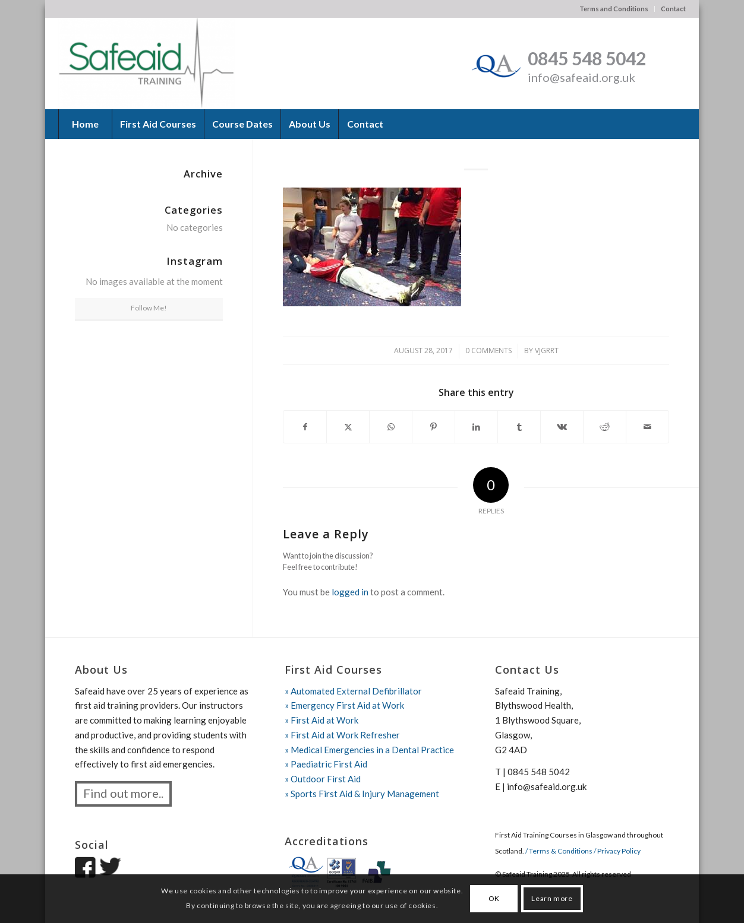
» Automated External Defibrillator (353, 691)
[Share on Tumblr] (519, 427)
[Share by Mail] (647, 427)
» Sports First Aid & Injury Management (362, 793)
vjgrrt (547, 350)
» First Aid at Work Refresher (342, 734)
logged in (350, 591)
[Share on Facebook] (304, 427)
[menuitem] (614, 9)
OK (494, 898)
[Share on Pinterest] (433, 427)
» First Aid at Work (321, 720)
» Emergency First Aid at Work (344, 705)
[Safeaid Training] (146, 63)
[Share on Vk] (562, 427)
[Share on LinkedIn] (476, 427)
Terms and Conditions (613, 8)
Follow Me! (149, 307)
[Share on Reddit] (605, 427)
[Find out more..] (123, 794)
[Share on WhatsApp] (391, 427)
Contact (673, 8)
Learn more (551, 898)
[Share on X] (348, 427)
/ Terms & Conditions (559, 850)
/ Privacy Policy (617, 850)
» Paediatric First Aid (326, 764)
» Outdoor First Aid (323, 778)
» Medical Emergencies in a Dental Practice (369, 749)
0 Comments (488, 350)
